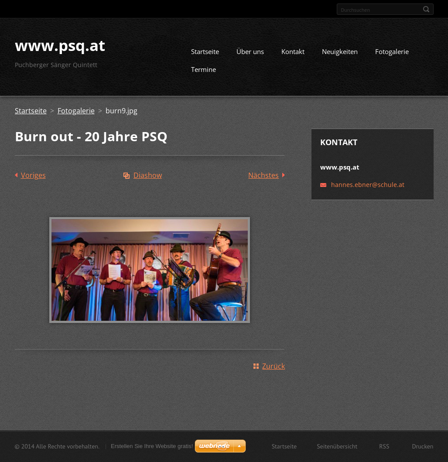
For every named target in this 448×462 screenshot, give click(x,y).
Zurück (273, 369)
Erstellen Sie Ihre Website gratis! (152, 447)
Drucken (422, 447)
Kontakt (292, 55)
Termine (203, 72)
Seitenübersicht (337, 447)
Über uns (250, 55)
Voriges (33, 178)
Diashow (147, 178)
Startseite (205, 55)
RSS (384, 447)
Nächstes (263, 178)
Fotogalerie (392, 55)
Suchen (426, 9)
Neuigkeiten (340, 55)
